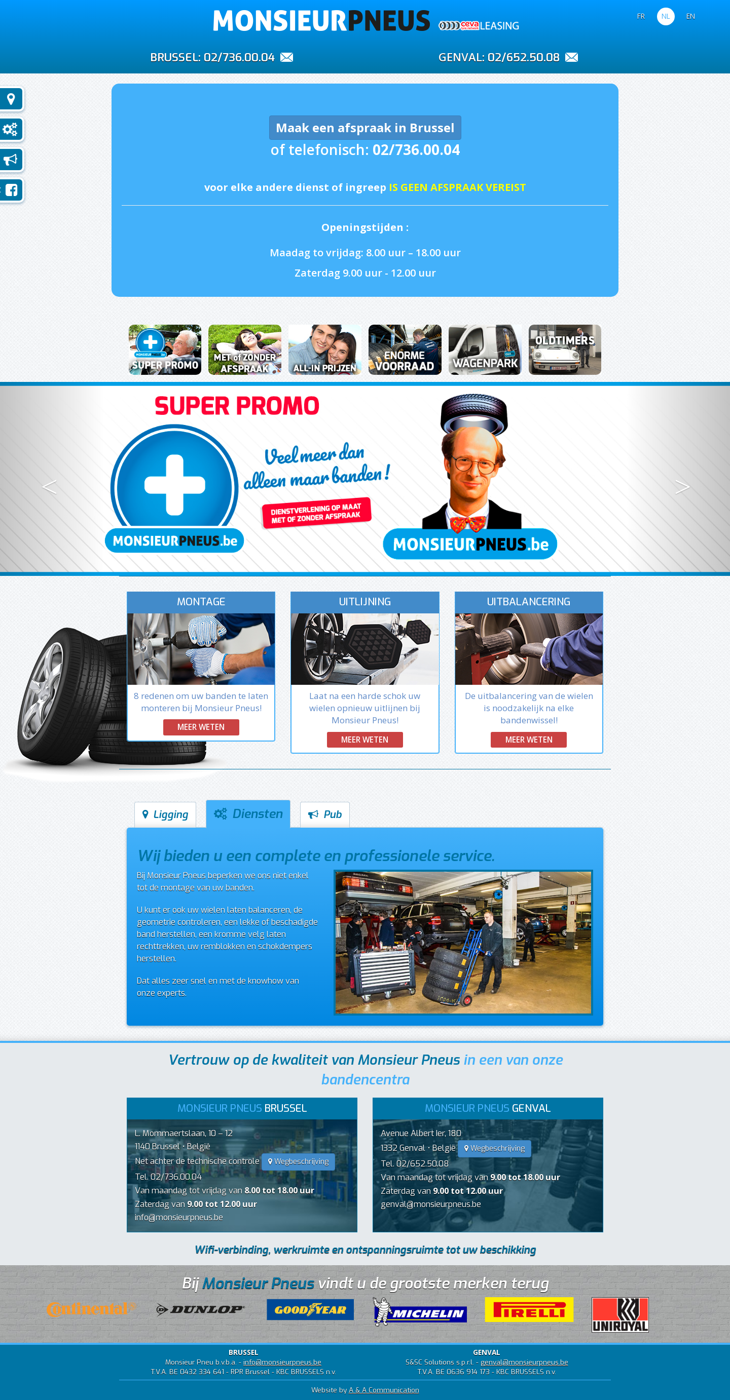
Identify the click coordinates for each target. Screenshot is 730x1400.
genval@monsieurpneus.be (431, 1204)
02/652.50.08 (524, 57)
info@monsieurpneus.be (179, 1217)
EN (690, 16)
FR (641, 16)
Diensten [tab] (248, 813)
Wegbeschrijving (298, 1161)
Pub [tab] (325, 815)
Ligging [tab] (165, 815)
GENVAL (460, 56)
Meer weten (201, 727)
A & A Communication (384, 1389)
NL (666, 16)
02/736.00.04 (239, 57)
